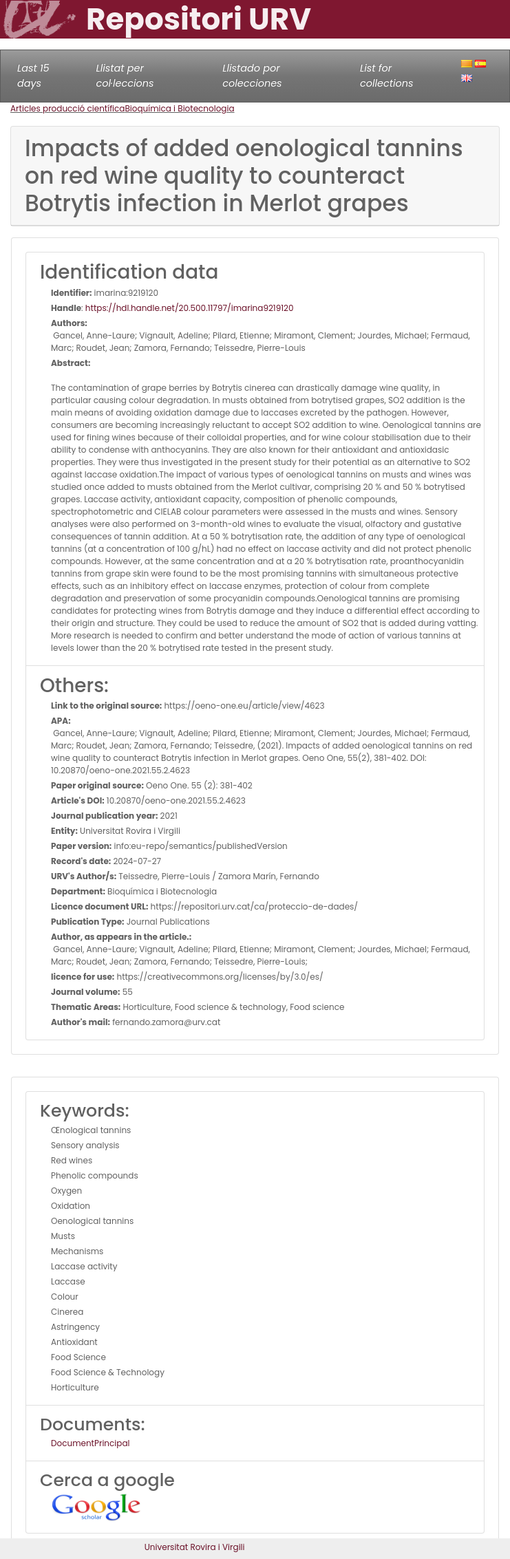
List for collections (386, 75)
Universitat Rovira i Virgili (195, 1547)
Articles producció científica (67, 108)
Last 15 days (33, 75)
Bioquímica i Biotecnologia (179, 108)
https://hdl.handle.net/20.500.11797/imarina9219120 (189, 308)
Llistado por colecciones (251, 75)
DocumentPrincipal (90, 1443)
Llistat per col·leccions (124, 75)
